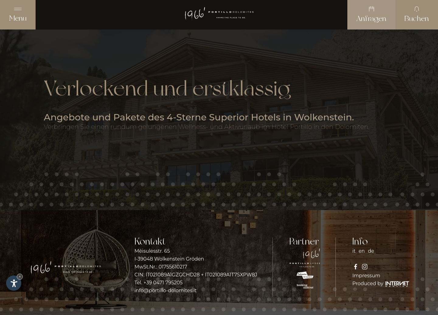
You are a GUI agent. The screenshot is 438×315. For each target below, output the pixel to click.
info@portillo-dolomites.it (165, 290)
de (371, 251)
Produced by (381, 283)
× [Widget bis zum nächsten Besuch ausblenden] (20, 276)
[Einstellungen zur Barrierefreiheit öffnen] (13, 283)
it (354, 251)
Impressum (366, 276)
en (362, 251)
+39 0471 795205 (163, 283)
